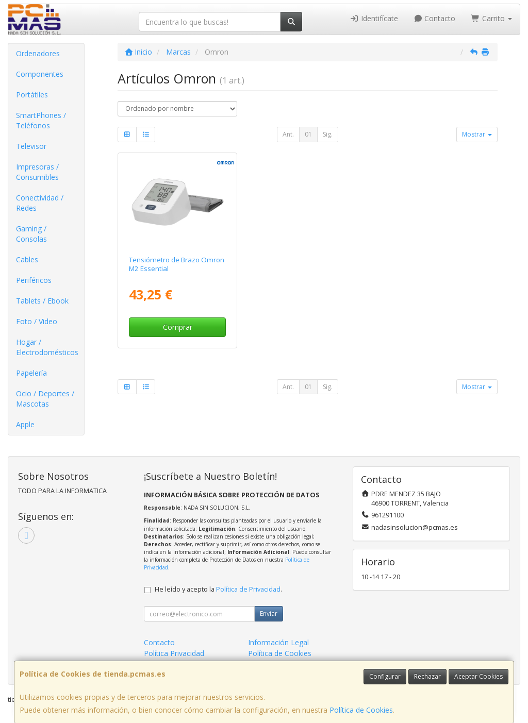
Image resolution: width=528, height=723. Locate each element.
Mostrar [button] (477, 134)
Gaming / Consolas (31, 234)
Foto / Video (36, 321)
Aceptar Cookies (478, 676)
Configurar (385, 676)
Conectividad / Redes (39, 203)
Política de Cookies (361, 710)
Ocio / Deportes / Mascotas (45, 399)
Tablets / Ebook (42, 301)
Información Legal (278, 642)
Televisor (31, 146)
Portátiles (32, 94)
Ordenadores (38, 53)
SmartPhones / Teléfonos (41, 120)
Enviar (268, 613)
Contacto (435, 18)
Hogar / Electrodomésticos (47, 347)
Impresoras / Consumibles (37, 172)
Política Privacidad (174, 653)
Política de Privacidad (248, 589)
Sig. (328, 134)
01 (308, 134)
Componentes (39, 74)
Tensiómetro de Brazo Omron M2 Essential (176, 264)
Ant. (288, 134)
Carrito (491, 18)
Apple (25, 424)
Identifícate (374, 18)
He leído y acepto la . (218, 589)
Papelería (31, 373)
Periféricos (34, 280)
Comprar (177, 327)
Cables (27, 259)
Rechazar (427, 676)
